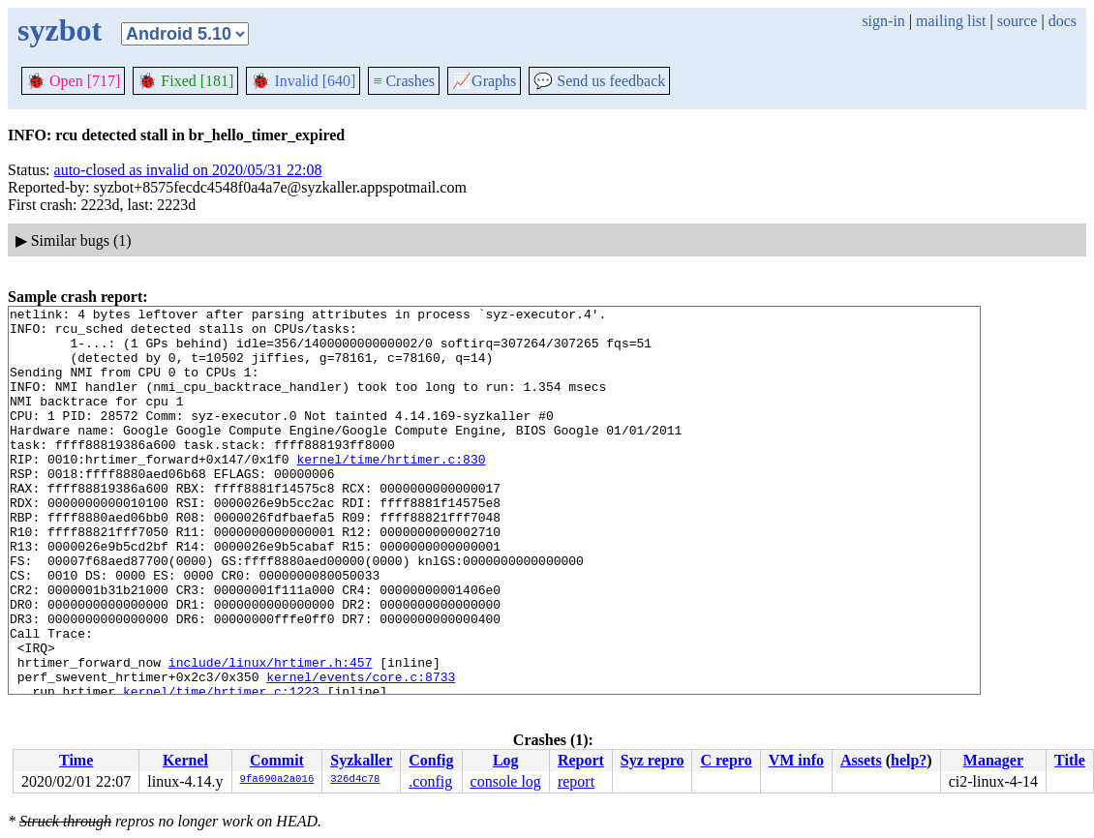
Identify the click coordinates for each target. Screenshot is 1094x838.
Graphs (484, 81)
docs (1062, 21)
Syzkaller (361, 760)
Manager (993, 760)
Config (431, 760)
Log (506, 760)
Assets (861, 760)
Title (1069, 760)
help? (909, 760)
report (576, 781)
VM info (796, 760)
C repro (725, 760)
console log (506, 781)
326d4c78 (355, 780)
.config (430, 781)
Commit (277, 760)
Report (581, 760)
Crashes (404, 81)
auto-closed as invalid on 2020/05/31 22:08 (188, 170)
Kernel (185, 760)
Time (76, 760)
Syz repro (652, 760)
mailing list (951, 21)
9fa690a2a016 (277, 780)
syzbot (59, 30)
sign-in (883, 21)
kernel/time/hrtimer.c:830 (390, 490)
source (1017, 21)
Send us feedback (599, 81)
